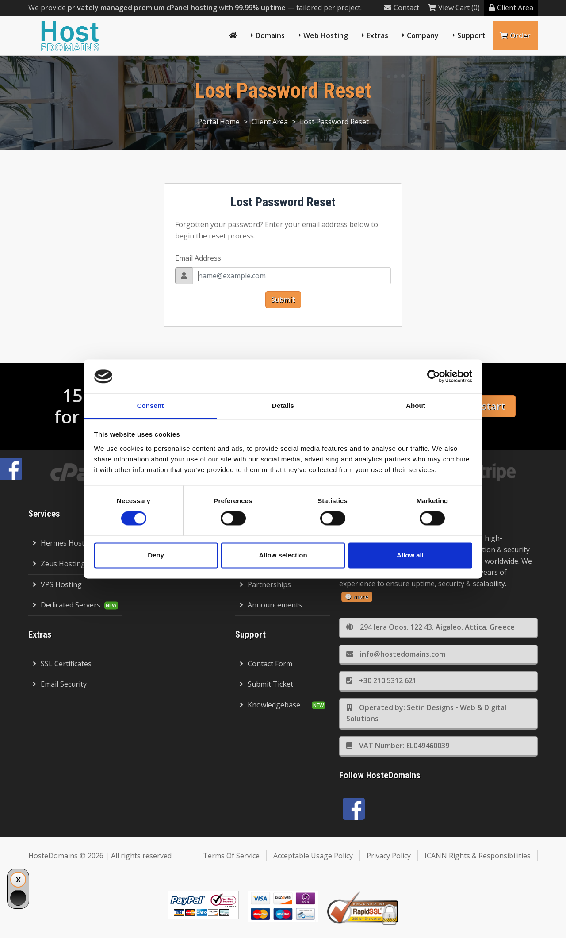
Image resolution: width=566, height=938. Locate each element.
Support (471, 35)
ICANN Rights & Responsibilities (477, 856)
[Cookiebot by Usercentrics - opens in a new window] (433, 376)
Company (423, 35)
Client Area (511, 7)
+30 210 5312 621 (381, 680)
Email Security (60, 684)
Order (515, 35)
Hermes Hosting (64, 543)
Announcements (271, 605)
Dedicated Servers (66, 605)
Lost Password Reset (334, 122)
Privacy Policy (389, 856)
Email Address (198, 258)
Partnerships (265, 584)
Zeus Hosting (59, 564)
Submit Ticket (266, 684)
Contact (401, 7)
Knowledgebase (270, 705)
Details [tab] (283, 405)
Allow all (410, 555)
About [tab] (415, 405)
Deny (156, 555)
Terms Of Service (231, 856)
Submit (283, 299)
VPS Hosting (57, 584)
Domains (270, 35)
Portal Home (219, 122)
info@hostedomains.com (395, 654)
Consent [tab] (150, 405)
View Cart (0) (454, 7)
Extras (377, 35)
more (356, 596)
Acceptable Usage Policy (313, 856)
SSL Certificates (62, 664)
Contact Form (266, 664)
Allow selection (283, 555)
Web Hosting (325, 35)
